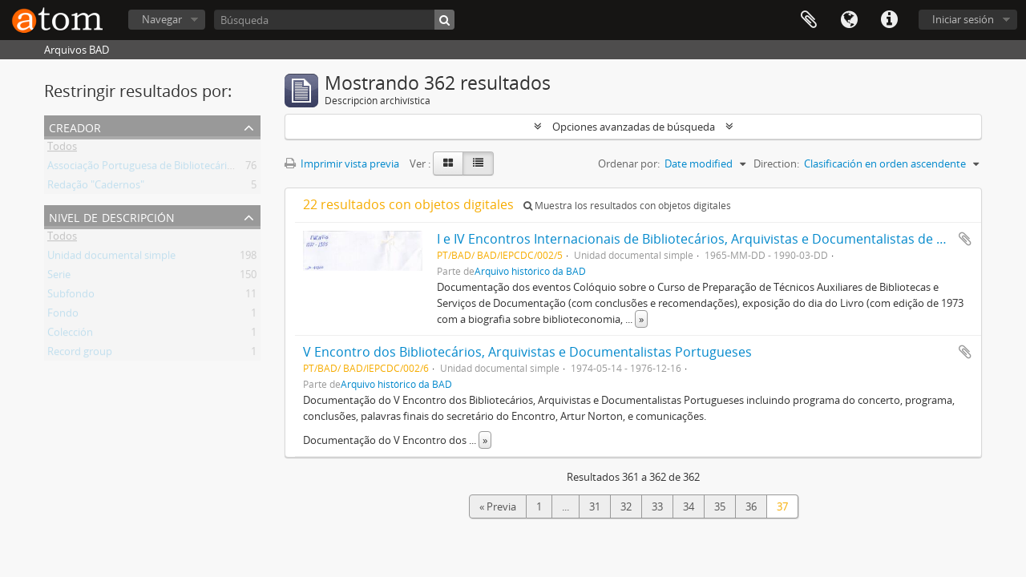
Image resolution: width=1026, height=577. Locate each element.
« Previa (497, 506)
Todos (62, 149)
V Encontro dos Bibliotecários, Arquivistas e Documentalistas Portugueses (527, 352)
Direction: (776, 163)
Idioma (849, 20)
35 (719, 506)
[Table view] (478, 163)
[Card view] (448, 163)
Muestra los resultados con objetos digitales (627, 205)
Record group (79, 354)
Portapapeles (809, 20)
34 (688, 506)
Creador (75, 126)
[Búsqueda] (334, 20)
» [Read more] (641, 319)
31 (594, 506)
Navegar (162, 19)
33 (657, 506)
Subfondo (71, 296)
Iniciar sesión (963, 19)
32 (626, 506)
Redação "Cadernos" (95, 187)
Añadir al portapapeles (965, 239)
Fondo (63, 316)
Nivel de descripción (112, 216)
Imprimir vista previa (342, 163)
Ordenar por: (629, 163)
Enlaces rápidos (889, 20)
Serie (59, 277)
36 (751, 506)
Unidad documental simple (111, 258)
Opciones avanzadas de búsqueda (633, 126)
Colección (70, 335)
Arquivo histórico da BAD (530, 270)
